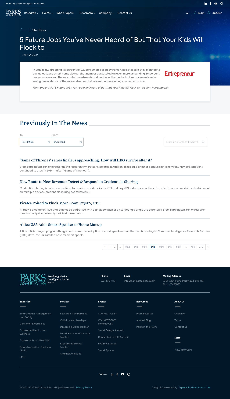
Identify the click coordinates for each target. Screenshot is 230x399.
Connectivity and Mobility (35, 340)
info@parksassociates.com (139, 281)
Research (30, 13)
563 (136, 247)
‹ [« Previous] (104, 247)
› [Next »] (207, 247)
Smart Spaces (106, 350)
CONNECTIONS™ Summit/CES (107, 322)
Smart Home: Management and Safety (35, 315)
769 (193, 247)
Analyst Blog (143, 320)
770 (201, 247)
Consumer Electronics (32, 324)
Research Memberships (73, 314)
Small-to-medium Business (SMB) (35, 349)
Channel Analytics (70, 354)
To (21, 135)
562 (127, 247)
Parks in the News (146, 327)
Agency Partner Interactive (194, 388)
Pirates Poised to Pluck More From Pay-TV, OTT (60, 203)
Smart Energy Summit (110, 330)
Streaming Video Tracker (74, 327)
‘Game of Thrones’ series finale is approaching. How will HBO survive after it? (86, 160)
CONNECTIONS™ (107, 314)
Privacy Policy (84, 388)
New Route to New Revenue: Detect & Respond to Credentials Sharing (79, 181)
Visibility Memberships (73, 320)
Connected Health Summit (113, 337)
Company (105, 13)
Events (46, 13)
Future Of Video (107, 344)
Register (215, 13)
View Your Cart (183, 350)
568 (178, 247)
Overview (179, 314)
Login (199, 13)
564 (144, 247)
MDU (22, 357)
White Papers (65, 13)
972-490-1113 (108, 281)
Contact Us (125, 13)
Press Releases (144, 314)
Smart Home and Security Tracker (75, 335)
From (55, 135)
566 (161, 247)
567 (170, 247)
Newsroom (86, 13)
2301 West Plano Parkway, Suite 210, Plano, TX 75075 (183, 283)
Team (177, 320)
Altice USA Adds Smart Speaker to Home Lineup (61, 224)
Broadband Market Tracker (71, 345)
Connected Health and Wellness (33, 332)
